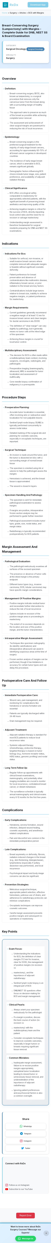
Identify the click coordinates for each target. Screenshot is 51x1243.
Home (4, 13)
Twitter (25, 1148)
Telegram (25, 1133)
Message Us (25, 1238)
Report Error (25, 1215)
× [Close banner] (46, 1233)
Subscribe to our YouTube (19, 1189)
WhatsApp (26, 1126)
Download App (38, 4)
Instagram (26, 1141)
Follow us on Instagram (17, 1185)
